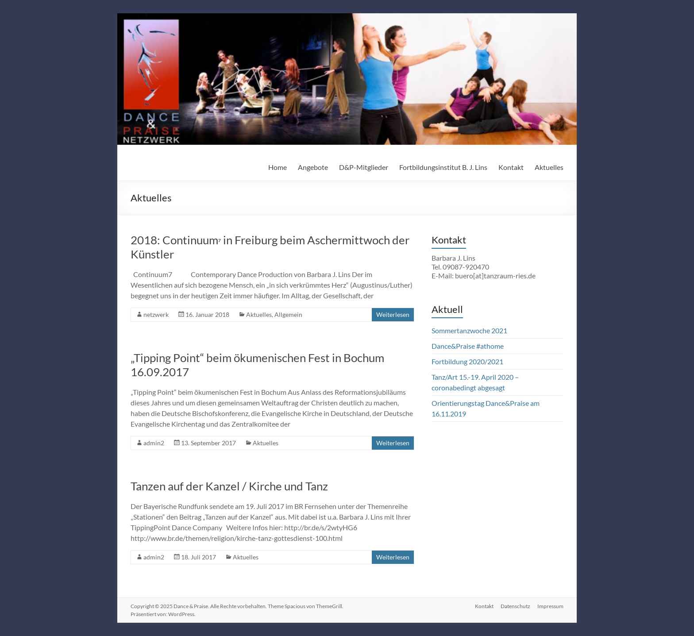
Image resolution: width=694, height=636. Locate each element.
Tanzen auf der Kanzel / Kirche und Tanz (229, 486)
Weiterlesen (392, 314)
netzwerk (156, 314)
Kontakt (511, 167)
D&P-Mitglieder (363, 167)
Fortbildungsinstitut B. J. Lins (443, 167)
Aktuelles (549, 167)
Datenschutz (515, 606)
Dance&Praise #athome (468, 346)
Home (277, 167)
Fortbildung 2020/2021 (467, 361)
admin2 (153, 443)
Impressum (550, 606)
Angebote (313, 167)
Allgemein (288, 314)
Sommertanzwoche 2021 (469, 330)
